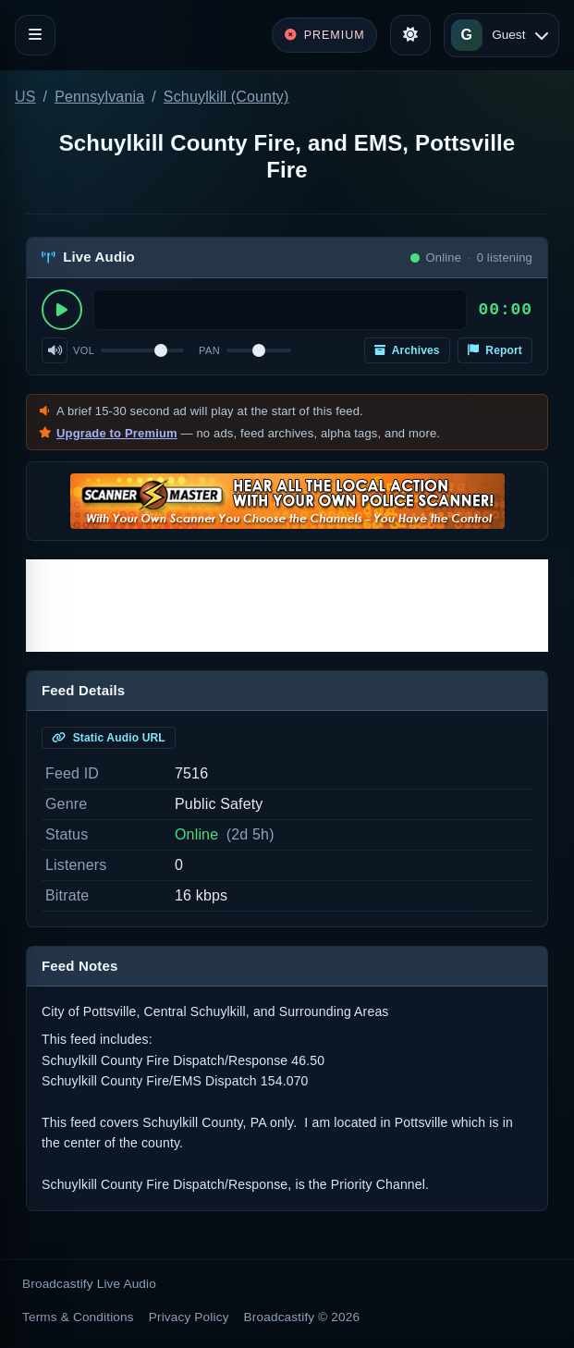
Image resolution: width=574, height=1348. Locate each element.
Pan (209, 350)
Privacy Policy (189, 1317)
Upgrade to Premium (116, 433)
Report (495, 350)
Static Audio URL (108, 737)
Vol (83, 350)
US (25, 96)
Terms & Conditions (78, 1317)
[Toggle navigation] (35, 35)
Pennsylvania (99, 96)
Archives (407, 350)
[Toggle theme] (410, 35)
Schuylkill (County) (226, 96)
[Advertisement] (287, 605)
